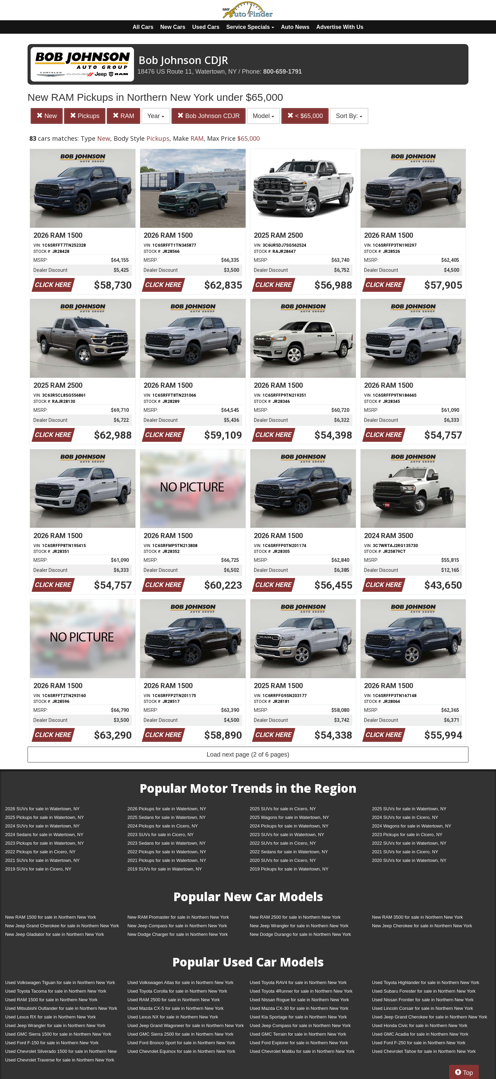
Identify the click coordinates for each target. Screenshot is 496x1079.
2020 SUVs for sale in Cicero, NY (283, 860)
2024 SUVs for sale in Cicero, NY (405, 817)
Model (263, 116)
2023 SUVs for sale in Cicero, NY (160, 834)
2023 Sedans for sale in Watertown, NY (166, 843)
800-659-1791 (282, 71)
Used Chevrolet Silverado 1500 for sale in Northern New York (61, 1053)
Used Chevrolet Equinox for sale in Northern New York (181, 1051)
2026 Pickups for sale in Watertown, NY (166, 808)
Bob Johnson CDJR (208, 115)
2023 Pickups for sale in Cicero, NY (407, 834)
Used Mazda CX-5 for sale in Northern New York (175, 1008)
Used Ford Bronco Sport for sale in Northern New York (181, 1042)
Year (155, 116)
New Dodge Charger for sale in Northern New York (177, 934)
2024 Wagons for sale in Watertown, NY (411, 826)
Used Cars (205, 27)
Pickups (85, 115)
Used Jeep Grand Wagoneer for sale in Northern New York (185, 1025)
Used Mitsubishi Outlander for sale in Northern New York (61, 1008)
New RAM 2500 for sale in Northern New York (295, 917)
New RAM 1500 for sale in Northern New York (50, 917)
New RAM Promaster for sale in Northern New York (178, 917)
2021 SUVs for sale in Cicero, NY (405, 851)
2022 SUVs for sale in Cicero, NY (283, 843)
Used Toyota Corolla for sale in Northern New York (177, 991)
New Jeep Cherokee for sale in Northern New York (422, 925)
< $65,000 (305, 115)
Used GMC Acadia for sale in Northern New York (420, 1034)
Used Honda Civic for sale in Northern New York (419, 1025)
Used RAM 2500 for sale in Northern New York (173, 999)
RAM (123, 115)
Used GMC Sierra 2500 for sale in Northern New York (180, 1034)
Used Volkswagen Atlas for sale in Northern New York (180, 982)
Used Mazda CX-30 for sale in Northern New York (299, 1008)
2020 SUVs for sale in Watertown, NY (409, 860)
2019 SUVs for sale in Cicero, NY (38, 869)
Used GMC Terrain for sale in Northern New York (298, 1034)
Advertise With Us (339, 27)
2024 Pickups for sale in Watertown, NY (289, 826)
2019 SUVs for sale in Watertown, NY (164, 869)
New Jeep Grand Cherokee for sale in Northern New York (62, 925)
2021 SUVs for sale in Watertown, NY (42, 860)
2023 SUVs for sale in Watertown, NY (287, 834)
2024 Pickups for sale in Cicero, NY (162, 826)
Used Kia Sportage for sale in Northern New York (298, 1016)
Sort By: (349, 116)
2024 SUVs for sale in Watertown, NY (42, 826)
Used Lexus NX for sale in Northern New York (172, 1016)
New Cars (172, 27)
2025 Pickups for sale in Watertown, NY (44, 817)
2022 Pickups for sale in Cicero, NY (40, 851)
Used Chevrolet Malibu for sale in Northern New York (302, 1051)
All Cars (143, 27)
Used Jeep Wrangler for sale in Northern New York (55, 1025)
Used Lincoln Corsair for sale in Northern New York (422, 1008)
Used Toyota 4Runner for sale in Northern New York (301, 991)
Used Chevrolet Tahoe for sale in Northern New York (424, 1051)
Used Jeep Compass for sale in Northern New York (300, 1025)
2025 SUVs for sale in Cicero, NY (283, 808)
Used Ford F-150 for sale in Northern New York (52, 1042)
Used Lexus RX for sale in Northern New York (50, 1016)
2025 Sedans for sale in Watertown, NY (166, 817)
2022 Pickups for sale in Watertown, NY (166, 851)
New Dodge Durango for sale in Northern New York (300, 934)
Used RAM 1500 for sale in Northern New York (51, 999)
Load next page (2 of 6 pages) (248, 754)
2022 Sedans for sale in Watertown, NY (289, 851)
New (47, 115)
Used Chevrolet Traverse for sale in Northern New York (59, 1059)
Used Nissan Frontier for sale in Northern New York (423, 999)
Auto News (295, 27)
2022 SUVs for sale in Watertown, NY (409, 843)
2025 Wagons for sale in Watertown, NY (289, 817)
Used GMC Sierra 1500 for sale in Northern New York (58, 1034)
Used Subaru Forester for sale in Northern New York (424, 991)
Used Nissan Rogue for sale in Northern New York (299, 999)
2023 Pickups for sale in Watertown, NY (44, 843)
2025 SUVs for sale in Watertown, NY (409, 808)
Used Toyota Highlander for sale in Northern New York (425, 982)
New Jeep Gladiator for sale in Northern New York (54, 934)
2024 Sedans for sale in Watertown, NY (44, 834)
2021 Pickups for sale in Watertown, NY (166, 860)
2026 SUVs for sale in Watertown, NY (42, 808)
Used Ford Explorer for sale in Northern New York (299, 1042)
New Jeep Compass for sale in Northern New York (177, 925)
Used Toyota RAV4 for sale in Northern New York (298, 982)
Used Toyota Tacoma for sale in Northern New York (55, 991)
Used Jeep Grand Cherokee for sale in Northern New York (429, 1016)
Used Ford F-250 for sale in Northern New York (418, 1042)
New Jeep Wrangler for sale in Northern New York (299, 925)
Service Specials (250, 27)
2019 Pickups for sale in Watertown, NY (289, 869)
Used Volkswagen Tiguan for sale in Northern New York (60, 982)
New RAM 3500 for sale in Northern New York (417, 917)
